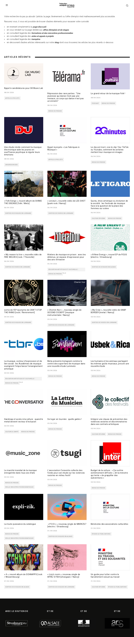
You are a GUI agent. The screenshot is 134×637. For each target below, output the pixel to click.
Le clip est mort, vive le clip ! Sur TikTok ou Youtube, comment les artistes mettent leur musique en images (110, 149)
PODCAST (95, 103)
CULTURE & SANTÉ (11, 431)
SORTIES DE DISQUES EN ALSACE (104, 267)
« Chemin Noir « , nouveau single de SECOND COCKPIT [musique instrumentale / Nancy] (64, 312)
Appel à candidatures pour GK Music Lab (23, 88)
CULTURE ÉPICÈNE (98, 218)
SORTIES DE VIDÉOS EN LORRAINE (61, 213)
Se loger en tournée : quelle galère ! (64, 419)
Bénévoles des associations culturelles (109, 524)
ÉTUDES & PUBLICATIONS (101, 534)
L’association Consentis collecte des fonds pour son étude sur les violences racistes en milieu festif (66, 472)
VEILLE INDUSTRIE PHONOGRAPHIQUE (19, 487)
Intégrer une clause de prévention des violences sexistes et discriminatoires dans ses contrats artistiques (109, 421)
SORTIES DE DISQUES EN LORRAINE (18, 213)
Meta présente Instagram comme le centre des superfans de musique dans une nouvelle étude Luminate (66, 363)
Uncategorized (11, 164)
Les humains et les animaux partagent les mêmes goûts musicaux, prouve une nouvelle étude (110, 363)
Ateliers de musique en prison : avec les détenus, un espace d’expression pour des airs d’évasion (66, 257)
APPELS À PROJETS (12, 98)
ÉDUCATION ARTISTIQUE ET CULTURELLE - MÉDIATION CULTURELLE (64, 270)
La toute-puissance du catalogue (20, 524)
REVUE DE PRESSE (55, 111)
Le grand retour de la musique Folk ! (108, 93)
